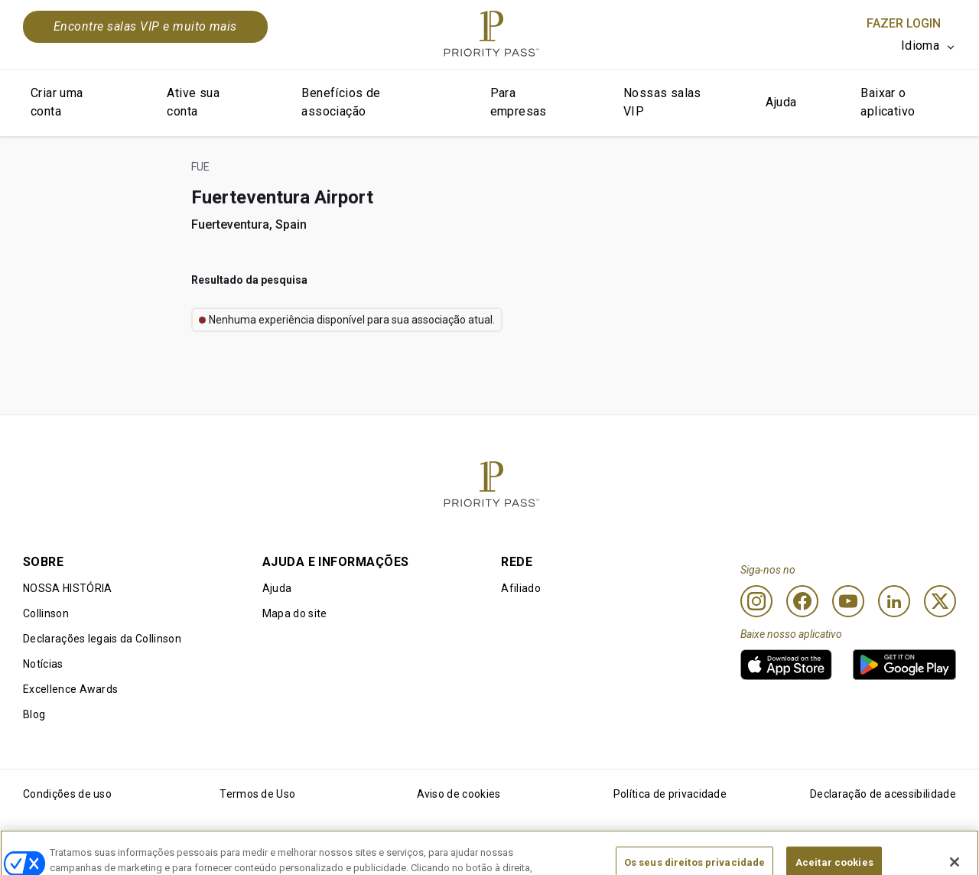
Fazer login (904, 23)
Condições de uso (67, 794)
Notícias (43, 664)
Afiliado (521, 588)
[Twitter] (940, 601)
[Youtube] (848, 601)
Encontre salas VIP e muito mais (145, 26)
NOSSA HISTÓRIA (67, 588)
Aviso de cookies (459, 794)
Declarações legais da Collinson (102, 639)
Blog (34, 714)
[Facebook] (802, 601)
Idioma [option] (920, 45)
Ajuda (781, 102)
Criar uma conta (57, 102)
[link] (786, 664)
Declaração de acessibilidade (883, 794)
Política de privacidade (670, 794)
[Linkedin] (894, 601)
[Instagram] (756, 601)
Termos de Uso (257, 794)
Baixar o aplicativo (887, 102)
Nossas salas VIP (662, 102)
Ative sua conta (193, 102)
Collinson (46, 613)
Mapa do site (294, 613)
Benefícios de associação (340, 102)
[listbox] (928, 45)
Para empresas (518, 102)
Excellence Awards (70, 689)
